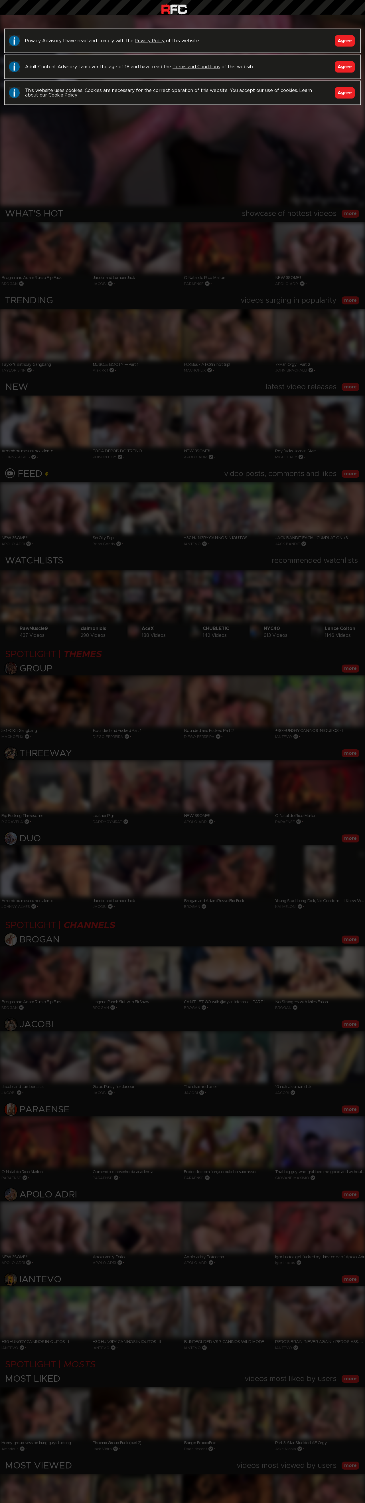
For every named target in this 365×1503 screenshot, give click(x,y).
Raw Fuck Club (174, 9)
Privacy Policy (150, 41)
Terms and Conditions (196, 67)
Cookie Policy (62, 95)
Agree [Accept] (345, 41)
